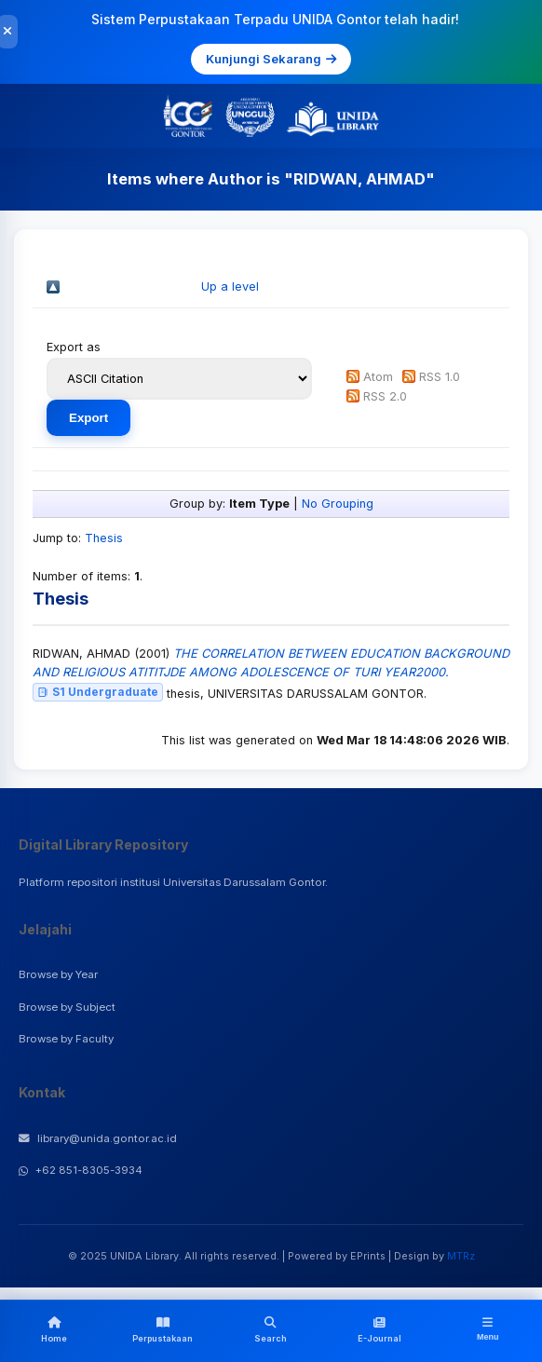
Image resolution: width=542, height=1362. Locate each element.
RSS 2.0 (385, 396)
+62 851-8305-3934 (80, 1170)
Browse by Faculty (66, 1038)
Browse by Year (58, 974)
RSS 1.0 (439, 377)
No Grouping (337, 504)
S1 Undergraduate (97, 692)
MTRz (461, 1255)
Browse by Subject (67, 1007)
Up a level (230, 286)
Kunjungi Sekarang (271, 58)
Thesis (104, 538)
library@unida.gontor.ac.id (98, 1138)
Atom (378, 377)
